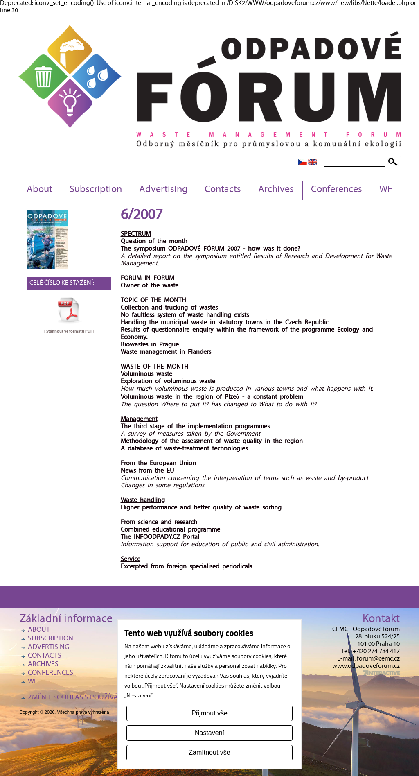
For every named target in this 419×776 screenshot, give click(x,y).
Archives (276, 190)
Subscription (96, 190)
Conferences (336, 190)
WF (385, 190)
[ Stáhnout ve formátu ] (69, 331)
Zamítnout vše (209, 752)
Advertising (163, 190)
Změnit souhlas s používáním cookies (93, 698)
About (39, 190)
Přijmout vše (209, 713)
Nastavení (209, 732)
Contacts (223, 190)
